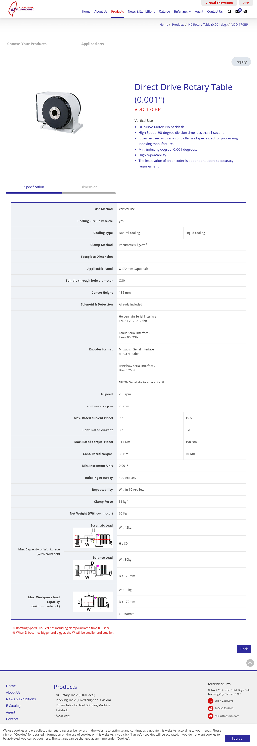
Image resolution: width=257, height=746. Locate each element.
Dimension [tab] (89, 187)
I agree (237, 738)
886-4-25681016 (224, 708)
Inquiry (241, 61)
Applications (92, 43)
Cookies (20, 734)
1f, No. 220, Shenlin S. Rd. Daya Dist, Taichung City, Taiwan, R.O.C (229, 692)
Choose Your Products (27, 43)
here (47, 738)
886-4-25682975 (224, 700)
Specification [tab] (34, 187)
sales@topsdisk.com (227, 716)
